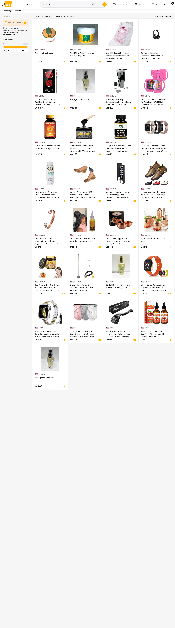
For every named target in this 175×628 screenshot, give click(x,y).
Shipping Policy (9, 35)
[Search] (104, 4)
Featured (167, 16)
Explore (27, 4)
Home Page (7, 11)
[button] (121, 4)
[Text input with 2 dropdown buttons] (65, 4)
